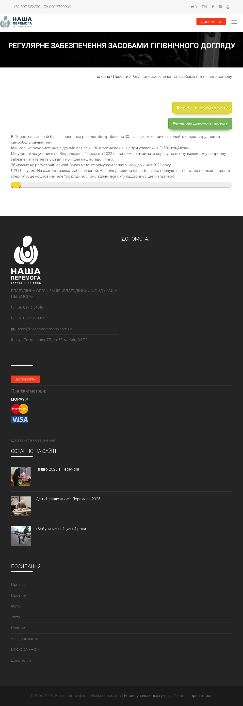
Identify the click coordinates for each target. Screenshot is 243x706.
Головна (103, 76)
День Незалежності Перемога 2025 (68, 499)
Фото (15, 606)
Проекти (19, 595)
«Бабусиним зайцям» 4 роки (61, 528)
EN (204, 7)
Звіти (15, 617)
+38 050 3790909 (56, 7)
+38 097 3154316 (27, 7)
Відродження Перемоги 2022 (85, 153)
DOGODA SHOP (25, 649)
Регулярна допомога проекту (200, 123)
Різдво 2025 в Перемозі (57, 469)
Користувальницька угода (148, 695)
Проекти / (122, 76)
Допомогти (211, 21)
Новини (18, 628)
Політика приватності (193, 695)
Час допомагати (25, 639)
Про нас (18, 584)
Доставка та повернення (33, 440)
